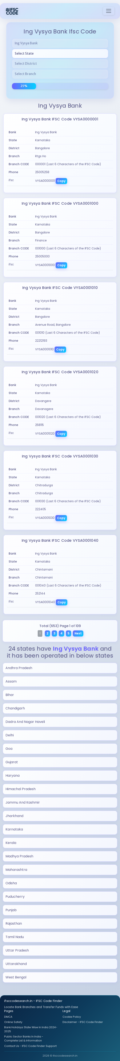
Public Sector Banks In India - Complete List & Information (23, 1038)
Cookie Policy (72, 1017)
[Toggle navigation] (108, 11)
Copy (61, 181)
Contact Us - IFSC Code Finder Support (30, 1046)
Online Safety (13, 1022)
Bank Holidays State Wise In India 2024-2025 (30, 1029)
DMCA (8, 1017)
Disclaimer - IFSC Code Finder (83, 1022)
